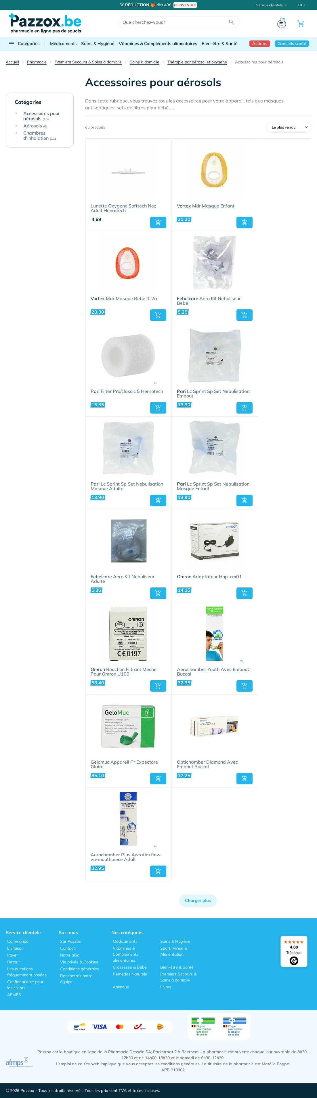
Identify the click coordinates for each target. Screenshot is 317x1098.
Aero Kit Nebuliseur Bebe (209, 301)
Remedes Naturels (130, 974)
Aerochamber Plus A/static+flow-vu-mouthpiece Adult (127, 857)
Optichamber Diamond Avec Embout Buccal (207, 764)
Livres (165, 987)
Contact (67, 948)
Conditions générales (79, 968)
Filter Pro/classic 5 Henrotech (127, 391)
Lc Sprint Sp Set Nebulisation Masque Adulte (127, 486)
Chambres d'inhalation (39, 136)
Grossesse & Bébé (130, 967)
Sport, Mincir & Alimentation (173, 951)
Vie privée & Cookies (79, 962)
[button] (158, 222)
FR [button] (300, 5)
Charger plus (198, 900)
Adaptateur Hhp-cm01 (209, 576)
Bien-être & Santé (219, 43)
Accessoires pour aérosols (41, 116)
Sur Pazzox (70, 941)
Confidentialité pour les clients (25, 984)
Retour (13, 962)
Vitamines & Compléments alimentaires (158, 43)
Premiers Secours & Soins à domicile (178, 977)
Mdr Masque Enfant (205, 206)
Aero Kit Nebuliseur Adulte (122, 579)
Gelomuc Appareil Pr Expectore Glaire (124, 764)
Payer (12, 955)
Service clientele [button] (270, 5)
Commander (18, 941)
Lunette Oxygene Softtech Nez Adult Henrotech (123, 208)
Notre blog (69, 955)
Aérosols (35, 126)
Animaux (121, 987)
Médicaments (63, 43)
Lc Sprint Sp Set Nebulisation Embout (213, 394)
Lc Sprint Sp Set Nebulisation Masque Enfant (213, 486)
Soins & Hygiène (97, 43)
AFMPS (14, 994)
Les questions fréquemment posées (27, 971)
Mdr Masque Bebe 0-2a (124, 298)
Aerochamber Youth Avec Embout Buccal (213, 672)
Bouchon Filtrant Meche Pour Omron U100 (123, 672)
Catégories (23, 43)
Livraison (15, 948)
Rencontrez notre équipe (76, 978)
